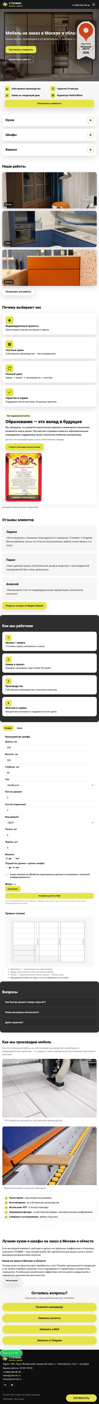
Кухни (19, 728)
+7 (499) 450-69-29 (81, 5)
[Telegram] (11, 1384)
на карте (84, 1363)
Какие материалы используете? (22, 1012)
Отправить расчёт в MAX (49, 896)
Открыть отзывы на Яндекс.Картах (24, 605)
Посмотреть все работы (18, 291)
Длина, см (11, 741)
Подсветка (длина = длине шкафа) (25, 863)
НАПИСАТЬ (81, 1398)
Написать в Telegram (49, 1340)
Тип (7, 779)
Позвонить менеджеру (49, 1306)
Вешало (9, 854)
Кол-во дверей (13, 791)
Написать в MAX (49, 1329)
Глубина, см (12, 766)
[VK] (5, 1384)
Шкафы (8, 728)
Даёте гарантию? (14, 1022)
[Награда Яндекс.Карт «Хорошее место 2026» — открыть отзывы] (86, 40)
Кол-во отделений (15, 804)
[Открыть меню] (93, 4)
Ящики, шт (11, 841)
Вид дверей (11, 816)
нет (16, 858)
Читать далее (12, 1280)
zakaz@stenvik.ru (12, 1379)
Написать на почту (49, 1318)
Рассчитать (13, 889)
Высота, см (11, 754)
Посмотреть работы (19, 59)
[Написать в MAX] (11, 1353)
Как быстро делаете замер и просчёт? (25, 1002)
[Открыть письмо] (23, 477)
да (8, 858)
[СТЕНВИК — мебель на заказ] (12, 4)
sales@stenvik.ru (12, 1375)
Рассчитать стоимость (21, 49)
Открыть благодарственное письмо (24, 447)
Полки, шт (11, 829)
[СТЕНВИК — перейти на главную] (49, 1358)
